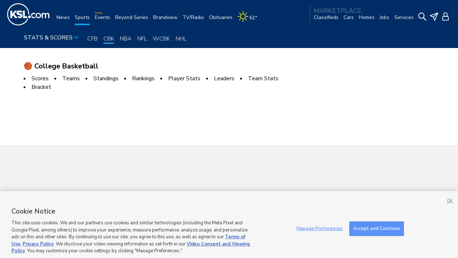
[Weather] (250, 20)
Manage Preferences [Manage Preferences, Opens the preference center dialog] (320, 237)
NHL (181, 39)
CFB (92, 39)
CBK (108, 39)
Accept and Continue (376, 237)
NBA (126, 39)
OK (450, 209)
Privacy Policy (38, 252)
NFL (142, 39)
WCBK (161, 39)
